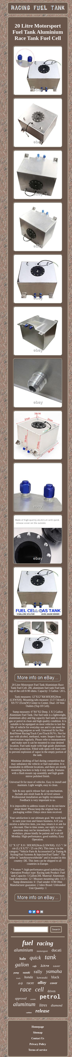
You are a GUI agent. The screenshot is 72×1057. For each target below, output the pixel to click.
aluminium (23, 950)
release (42, 1010)
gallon (22, 965)
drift (20, 983)
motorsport (42, 951)
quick (35, 958)
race (25, 989)
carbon (29, 1012)
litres (43, 1005)
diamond (56, 1005)
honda (28, 977)
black (55, 977)
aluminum (24, 1004)
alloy (42, 982)
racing (45, 943)
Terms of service (37, 1050)
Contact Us (37, 1038)
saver (56, 966)
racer (30, 983)
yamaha (54, 971)
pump (16, 972)
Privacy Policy (38, 1044)
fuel (27, 943)
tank (50, 957)
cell (39, 989)
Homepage (38, 1026)
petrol (50, 997)
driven (51, 991)
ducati (56, 950)
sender (33, 999)
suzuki (26, 972)
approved (20, 998)
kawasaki (42, 977)
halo (22, 959)
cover (53, 983)
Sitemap (37, 1032)
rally (38, 971)
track (18, 978)
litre (45, 966)
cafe (35, 966)
